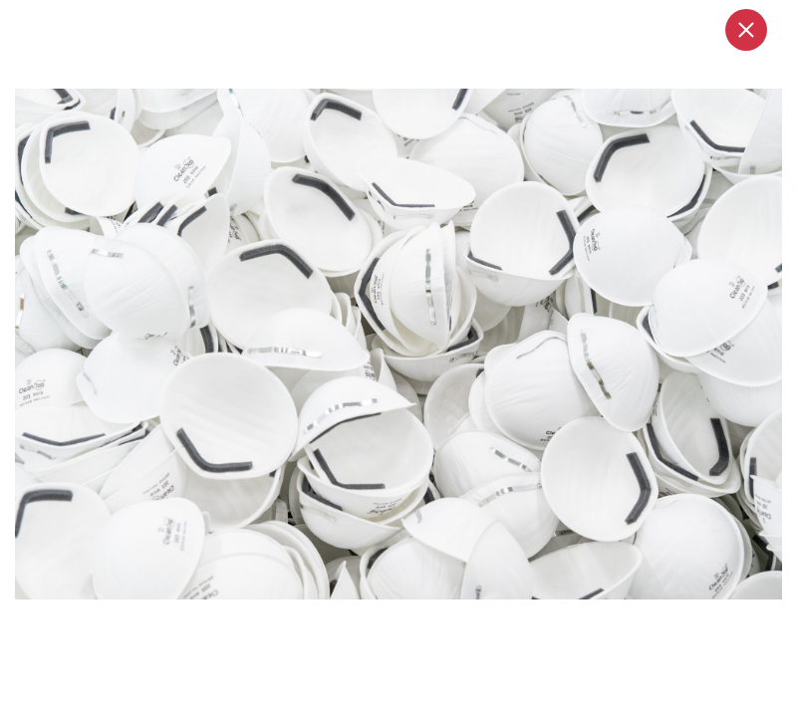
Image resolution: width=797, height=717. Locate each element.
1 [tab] (381, 620)
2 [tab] (408, 620)
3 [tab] (426, 620)
